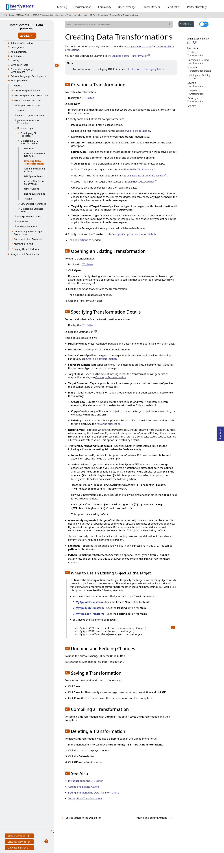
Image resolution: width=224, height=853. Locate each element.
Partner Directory (197, 7)
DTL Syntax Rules (33, 176)
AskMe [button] (187, 23)
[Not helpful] (194, 42)
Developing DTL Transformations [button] (30, 142)
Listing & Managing (34, 193)
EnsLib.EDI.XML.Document (141, 181)
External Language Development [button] (28, 76)
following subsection (109, 424)
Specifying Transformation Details (199, 69)
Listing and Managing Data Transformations (93, 792)
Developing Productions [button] (27, 105)
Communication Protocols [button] (28, 239)
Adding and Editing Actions (34, 170)
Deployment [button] (17, 47)
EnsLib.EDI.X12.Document (140, 169)
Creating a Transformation (195, 54)
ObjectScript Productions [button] (30, 115)
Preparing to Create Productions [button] (31, 95)
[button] (67, 84)
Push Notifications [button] (27, 226)
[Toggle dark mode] (204, 24)
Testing (28, 198)
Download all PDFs (18, 848)
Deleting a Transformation (195, 100)
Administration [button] (19, 51)
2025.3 (27, 35)
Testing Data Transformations (85, 798)
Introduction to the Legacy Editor (145, 69)
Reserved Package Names (135, 130)
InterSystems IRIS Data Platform (26, 27)
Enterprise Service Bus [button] (29, 216)
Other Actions (31, 188)
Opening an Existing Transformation (198, 61)
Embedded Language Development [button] (22, 70)
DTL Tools (29, 148)
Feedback (220, 432)
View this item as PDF (19, 842)
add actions (81, 240)
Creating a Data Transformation (130, 55)
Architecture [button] (17, 56)
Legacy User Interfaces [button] (26, 249)
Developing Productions (66, 15)
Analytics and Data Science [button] (25, 254)
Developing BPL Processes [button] (29, 134)
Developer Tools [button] (19, 64)
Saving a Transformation (195, 84)
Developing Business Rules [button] (32, 210)
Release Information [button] (22, 43)
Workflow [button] (22, 221)
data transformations (139, 46)
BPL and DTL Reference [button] (33, 203)
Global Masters (151, 7)
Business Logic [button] (25, 128)
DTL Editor (87, 98)
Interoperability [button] (19, 80)
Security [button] (15, 60)
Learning (62, 7)
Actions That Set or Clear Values (34, 182)
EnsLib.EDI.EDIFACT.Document (148, 175)
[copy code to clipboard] (172, 627)
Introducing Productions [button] (27, 90)
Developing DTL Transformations (93, 15)
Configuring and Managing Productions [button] (28, 233)
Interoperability (47, 15)
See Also (191, 105)
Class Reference (19, 836)
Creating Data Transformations (124, 15)
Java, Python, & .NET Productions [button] (28, 122)
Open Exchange (127, 7)
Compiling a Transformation (195, 92)
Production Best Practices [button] (28, 100)
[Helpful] (188, 42)
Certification (174, 7)
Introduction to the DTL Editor (34, 155)
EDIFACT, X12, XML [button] (24, 244)
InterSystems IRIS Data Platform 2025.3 (21, 15)
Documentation (82, 7)
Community (104, 7)
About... (18, 85)
